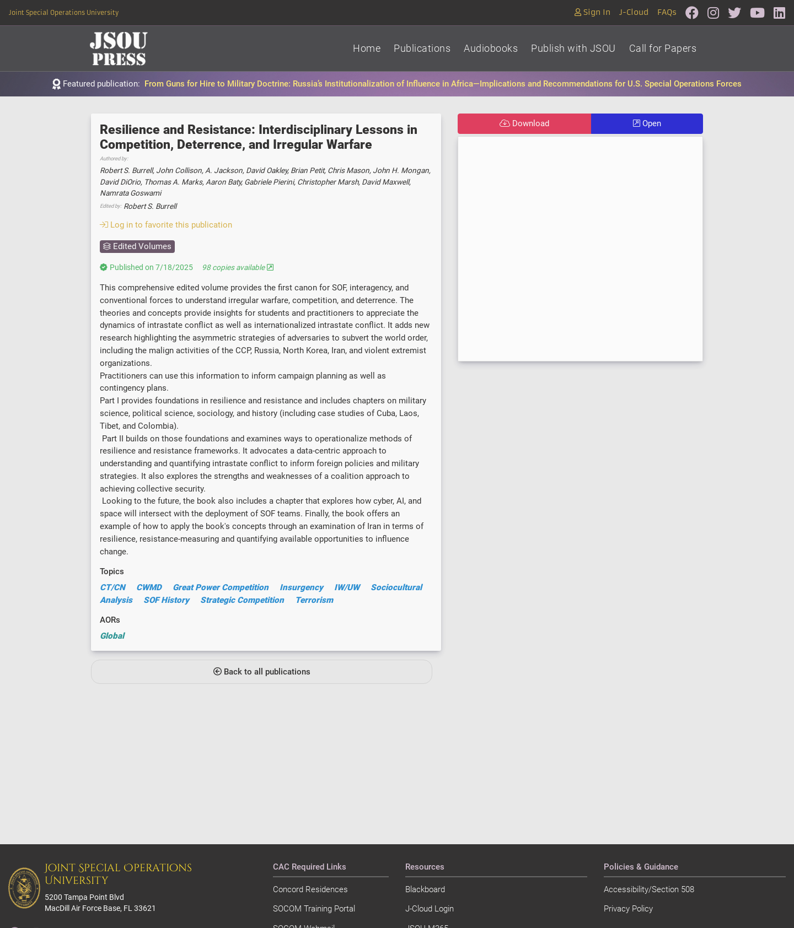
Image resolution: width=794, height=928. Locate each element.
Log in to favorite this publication (166, 225)
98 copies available (237, 267)
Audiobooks (491, 48)
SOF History (166, 600)
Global (112, 636)
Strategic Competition (242, 600)
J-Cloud (633, 12)
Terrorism (314, 600)
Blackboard (425, 889)
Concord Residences (310, 889)
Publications (422, 48)
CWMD (149, 587)
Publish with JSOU (573, 48)
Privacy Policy (628, 909)
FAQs (667, 12)
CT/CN (112, 587)
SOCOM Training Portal (314, 909)
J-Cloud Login (429, 909)
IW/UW (347, 587)
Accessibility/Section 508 (649, 889)
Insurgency (301, 587)
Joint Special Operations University (64, 13)
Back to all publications (261, 672)
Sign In (592, 12)
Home (366, 48)
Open (647, 123)
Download (524, 123)
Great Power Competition (221, 587)
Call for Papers (663, 48)
